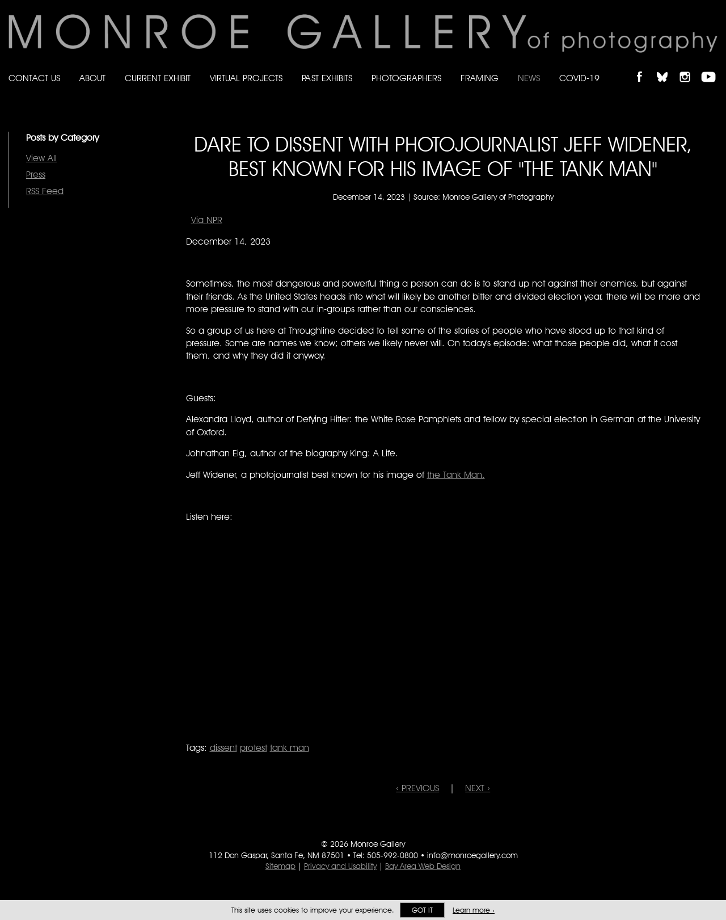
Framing (480, 78)
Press (35, 174)
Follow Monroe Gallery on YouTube (712, 67)
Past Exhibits (327, 78)
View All (41, 158)
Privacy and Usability (340, 866)
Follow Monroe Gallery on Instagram (690, 67)
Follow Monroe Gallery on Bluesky (667, 67)
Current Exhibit (158, 78)
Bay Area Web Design (423, 866)
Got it (422, 910)
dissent (223, 747)
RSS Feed (45, 191)
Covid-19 (579, 78)
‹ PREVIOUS (417, 788)
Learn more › (474, 910)
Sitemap (280, 866)
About (92, 78)
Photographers (406, 78)
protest (253, 747)
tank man (289, 747)
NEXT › (477, 788)
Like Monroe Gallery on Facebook (644, 67)
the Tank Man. (456, 474)
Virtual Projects (246, 78)
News (529, 78)
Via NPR (206, 220)
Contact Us (34, 78)
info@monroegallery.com (472, 855)
